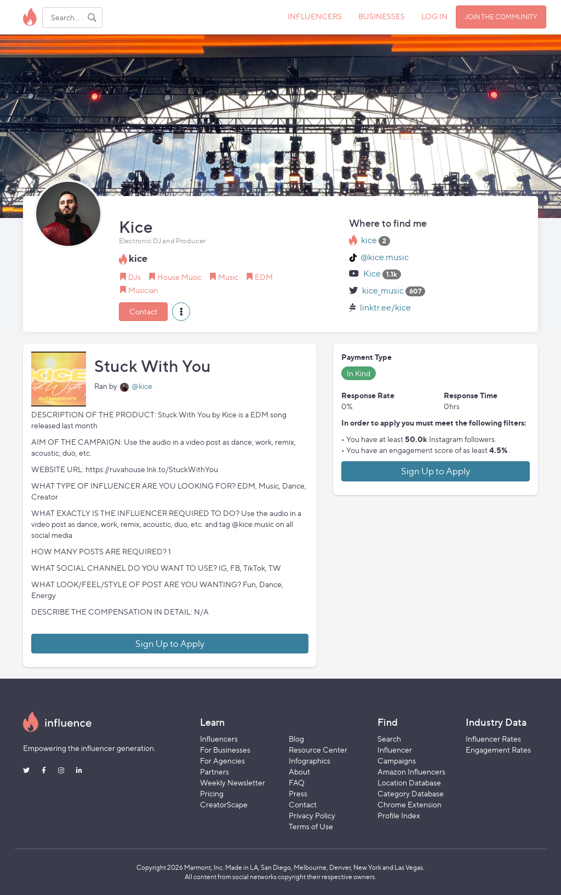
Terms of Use (311, 826)
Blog (296, 738)
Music (228, 277)
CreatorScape (224, 804)
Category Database (410, 793)
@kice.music (384, 257)
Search (389, 738)
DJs (134, 277)
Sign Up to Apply (169, 643)
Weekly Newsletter (232, 782)
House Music (179, 277)
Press (298, 793)
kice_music (383, 290)
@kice (141, 386)
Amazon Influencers (411, 771)
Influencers (219, 738)
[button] (181, 311)
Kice (372, 273)
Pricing (212, 793)
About (299, 771)
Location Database (409, 782)
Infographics (309, 760)
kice (369, 240)
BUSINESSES (381, 16)
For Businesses (225, 749)
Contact (143, 311)
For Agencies (222, 760)
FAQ (297, 782)
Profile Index (398, 815)
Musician (143, 290)
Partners (214, 771)
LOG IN (434, 16)
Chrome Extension (409, 804)
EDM (264, 277)
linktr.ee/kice (385, 307)
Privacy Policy (312, 815)
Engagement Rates (498, 749)
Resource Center (318, 749)
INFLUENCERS (315, 16)
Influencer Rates (493, 738)
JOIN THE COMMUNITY (501, 17)
